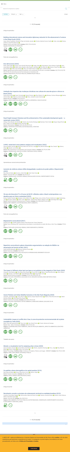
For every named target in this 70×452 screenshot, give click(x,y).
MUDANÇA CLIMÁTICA (24, 100)
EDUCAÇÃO (18, 252)
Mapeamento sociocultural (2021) (14, 221)
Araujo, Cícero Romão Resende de (23, 65)
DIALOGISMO (11, 252)
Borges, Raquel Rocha (59, 122)
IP (6, 72)
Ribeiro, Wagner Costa (43, 199)
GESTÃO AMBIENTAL (27, 301)
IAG (32, 275)
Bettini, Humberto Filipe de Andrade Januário (23, 41)
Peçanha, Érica (7, 222)
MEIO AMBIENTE (12, 202)
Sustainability (10, 125)
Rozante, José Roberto (14, 273)
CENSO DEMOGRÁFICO (32, 227)
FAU (8, 72)
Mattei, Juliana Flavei (32, 199)
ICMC (49, 149)
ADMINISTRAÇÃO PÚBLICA (33, 73)
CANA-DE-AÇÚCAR (41, 100)
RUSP (49, 201)
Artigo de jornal (8, 386)
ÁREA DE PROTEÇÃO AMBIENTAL (36, 326)
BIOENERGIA (33, 100)
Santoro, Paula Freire (55, 67)
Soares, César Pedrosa (60, 395)
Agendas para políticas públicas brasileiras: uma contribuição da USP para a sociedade (28, 70)
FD (10, 72)
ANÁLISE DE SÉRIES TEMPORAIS (25, 151)
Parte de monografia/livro (11, 57)
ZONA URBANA (15, 352)
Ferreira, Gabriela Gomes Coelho (44, 41)
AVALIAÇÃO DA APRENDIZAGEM (29, 252)
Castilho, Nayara (17, 222)
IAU (56, 70)
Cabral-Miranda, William (27, 273)
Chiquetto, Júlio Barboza (9, 272)
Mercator (9, 98)
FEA (4, 72)
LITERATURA (36, 126)
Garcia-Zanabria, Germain (10, 146)
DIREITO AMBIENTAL (32, 202)
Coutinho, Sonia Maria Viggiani (11, 395)
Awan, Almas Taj (8, 41)
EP (24, 98)
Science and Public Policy (13, 44)
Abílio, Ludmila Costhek (45, 68)
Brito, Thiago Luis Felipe (9, 123)
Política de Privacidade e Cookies (29, 441)
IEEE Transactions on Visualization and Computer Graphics (21, 149)
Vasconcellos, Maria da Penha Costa (29, 395)
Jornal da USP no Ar (12, 174)
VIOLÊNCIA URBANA (22, 176)
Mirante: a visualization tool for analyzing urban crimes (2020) (23, 346)
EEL (37, 275)
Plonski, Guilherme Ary (51, 198)
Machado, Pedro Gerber (46, 122)
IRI (33, 44)
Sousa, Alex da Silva (8, 95)
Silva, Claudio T (54, 146)
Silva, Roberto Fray (40, 95)
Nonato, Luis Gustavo (14, 148)
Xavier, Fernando (19, 95)
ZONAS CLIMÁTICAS (13, 100)
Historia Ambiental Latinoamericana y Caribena (18, 201)
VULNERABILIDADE (13, 326)
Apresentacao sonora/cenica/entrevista (15, 162)
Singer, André (36, 65)
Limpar (66, 14)
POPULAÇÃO (11, 227)
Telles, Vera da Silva (17, 68)
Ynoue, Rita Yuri (35, 272)
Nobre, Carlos (21, 199)
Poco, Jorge (33, 146)
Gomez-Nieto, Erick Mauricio (25, 347)
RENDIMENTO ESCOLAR (44, 252)
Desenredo (10, 250)
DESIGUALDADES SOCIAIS (33, 176)
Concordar (34, 448)
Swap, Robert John (39, 273)
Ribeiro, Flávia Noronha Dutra (48, 272)
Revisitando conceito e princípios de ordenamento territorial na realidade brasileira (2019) (32, 393)
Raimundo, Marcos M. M (24, 146)
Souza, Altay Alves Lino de (22, 372)
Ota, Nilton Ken (44, 67)
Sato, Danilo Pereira (33, 323)
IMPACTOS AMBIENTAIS (51, 326)
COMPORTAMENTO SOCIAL (47, 176)
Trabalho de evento (9, 339)
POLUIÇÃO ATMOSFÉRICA (14, 277)
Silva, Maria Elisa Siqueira (23, 272)
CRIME (10, 352)
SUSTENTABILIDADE (27, 126)
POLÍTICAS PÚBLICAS (21, 73)
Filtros (6, 14)
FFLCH (30, 44)
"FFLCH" (14, 14)
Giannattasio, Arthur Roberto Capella (51, 65)
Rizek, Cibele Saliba (8, 65)
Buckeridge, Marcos (55, 199)
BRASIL (21, 401)
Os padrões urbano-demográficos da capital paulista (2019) (22, 370)
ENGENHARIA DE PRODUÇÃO (15, 46)
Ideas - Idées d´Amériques (13, 325)
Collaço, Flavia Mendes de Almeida (12, 122)
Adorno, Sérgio (12, 349)
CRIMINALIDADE (12, 151)
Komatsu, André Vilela (21, 173)
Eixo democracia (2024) (11, 64)
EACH (21, 125)
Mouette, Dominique (22, 123)
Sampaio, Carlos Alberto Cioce (25, 198)
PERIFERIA (40, 227)
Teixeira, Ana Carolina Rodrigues (30, 122)
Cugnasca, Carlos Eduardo (19, 97)
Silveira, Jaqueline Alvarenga (41, 347)
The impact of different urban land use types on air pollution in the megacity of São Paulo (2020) (34, 270)
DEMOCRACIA (11, 73)
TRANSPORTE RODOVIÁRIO (15, 126)
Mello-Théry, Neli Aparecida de (11, 323)
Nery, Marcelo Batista (43, 146)
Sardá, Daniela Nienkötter (10, 249)
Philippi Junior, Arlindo (40, 198)
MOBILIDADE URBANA (37, 301)
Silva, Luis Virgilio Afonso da (30, 68)
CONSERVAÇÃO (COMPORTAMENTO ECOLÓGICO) (51, 400)
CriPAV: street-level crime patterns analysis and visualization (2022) (25, 144)
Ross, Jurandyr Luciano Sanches (35, 97)
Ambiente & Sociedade (12, 299)
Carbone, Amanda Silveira (46, 395)
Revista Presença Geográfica (14, 275)
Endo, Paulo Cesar (33, 173)
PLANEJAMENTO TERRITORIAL (11, 401)
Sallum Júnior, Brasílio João (22, 67)
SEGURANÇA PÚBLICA (25, 352)
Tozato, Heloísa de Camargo (46, 323)
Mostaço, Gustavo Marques (53, 95)
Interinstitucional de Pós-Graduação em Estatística (23, 72)
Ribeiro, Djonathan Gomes (10, 396)
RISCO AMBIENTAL (22, 326)
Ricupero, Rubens (12, 199)
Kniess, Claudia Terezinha (10, 198)
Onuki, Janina (57, 41)
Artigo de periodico (9, 30)
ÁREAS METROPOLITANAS (49, 277)
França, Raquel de (38, 222)
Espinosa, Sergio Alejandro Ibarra (35, 296)
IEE (26, 125)
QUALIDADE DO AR (26, 277)
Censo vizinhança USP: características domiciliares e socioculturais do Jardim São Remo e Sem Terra (32, 224)
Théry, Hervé (23, 323)
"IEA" (21, 14)
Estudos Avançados (12, 374)
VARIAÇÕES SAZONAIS (37, 277)
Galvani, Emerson (29, 95)
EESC (26, 44)
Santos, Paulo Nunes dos (27, 222)
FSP (64, 70)
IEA (35, 44)
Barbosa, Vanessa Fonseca (24, 249)
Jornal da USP (10, 398)
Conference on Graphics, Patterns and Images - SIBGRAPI (37, 351)
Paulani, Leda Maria (34, 67)
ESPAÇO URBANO (37, 151)
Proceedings (10, 351)
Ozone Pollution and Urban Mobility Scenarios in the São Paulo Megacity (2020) (29, 295)
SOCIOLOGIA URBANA (20, 227)
